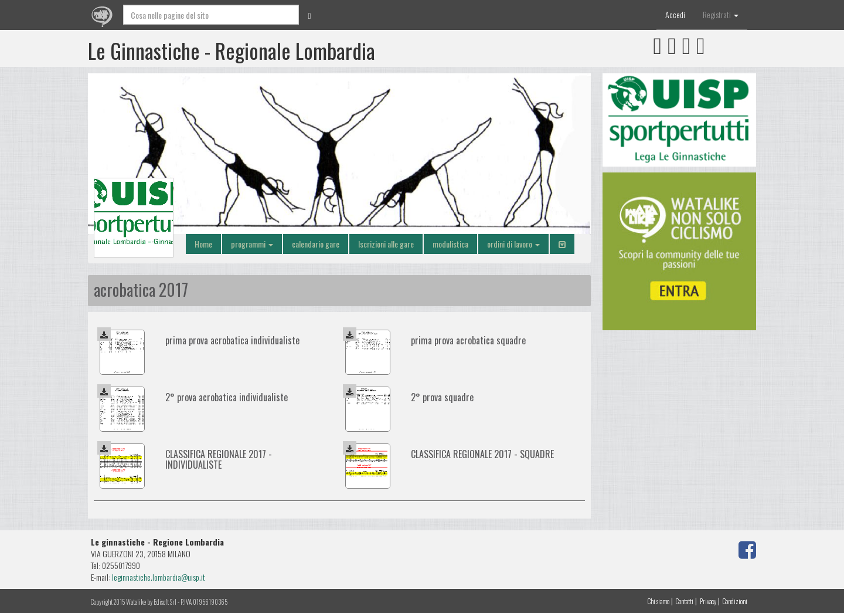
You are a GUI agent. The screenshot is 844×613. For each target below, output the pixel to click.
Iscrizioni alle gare (386, 244)
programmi (252, 244)
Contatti (684, 601)
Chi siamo (658, 601)
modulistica (450, 244)
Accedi (675, 14)
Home (203, 244)
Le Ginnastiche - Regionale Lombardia (231, 50)
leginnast (125, 577)
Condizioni (735, 601)
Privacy (708, 601)
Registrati (720, 14)
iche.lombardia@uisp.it (171, 577)
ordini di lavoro (513, 244)
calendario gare (315, 244)
